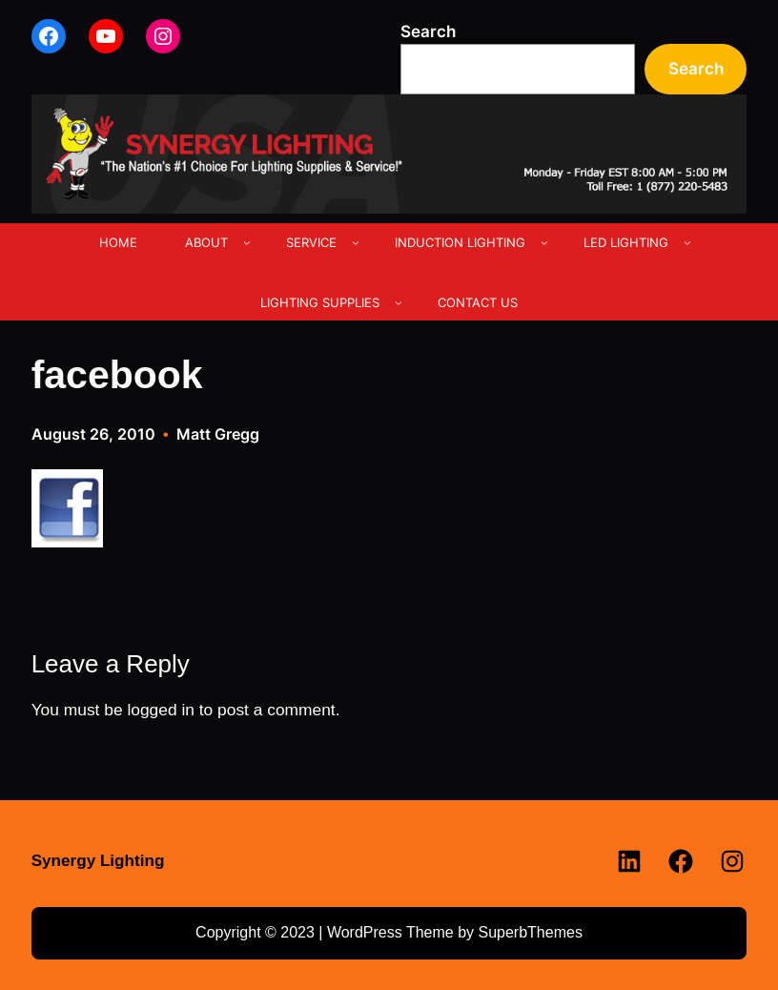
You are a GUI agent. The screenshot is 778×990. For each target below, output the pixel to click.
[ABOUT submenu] (247, 242)
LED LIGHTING (626, 242)
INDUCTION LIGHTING (460, 242)
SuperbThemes (530, 932)
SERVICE (311, 242)
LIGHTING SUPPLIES (319, 302)
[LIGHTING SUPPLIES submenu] (398, 302)
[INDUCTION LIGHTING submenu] (544, 242)
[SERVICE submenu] (355, 242)
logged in (160, 709)
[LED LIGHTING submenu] (687, 242)
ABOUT (206, 242)
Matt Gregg (217, 433)
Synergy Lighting (98, 861)
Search (428, 31)
